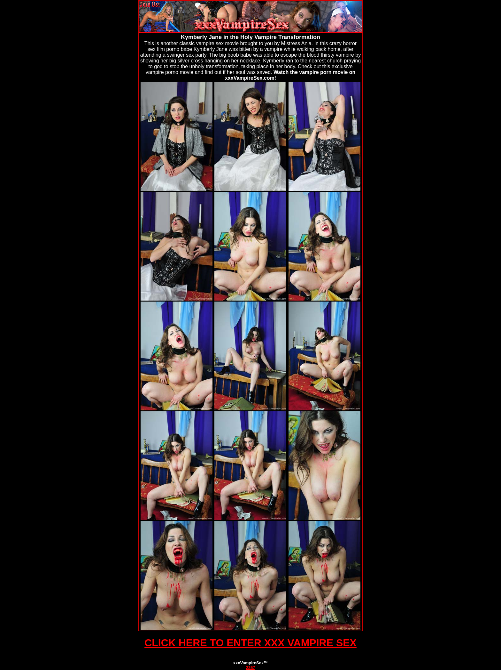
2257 (250, 667)
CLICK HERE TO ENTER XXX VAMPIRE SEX (250, 643)
